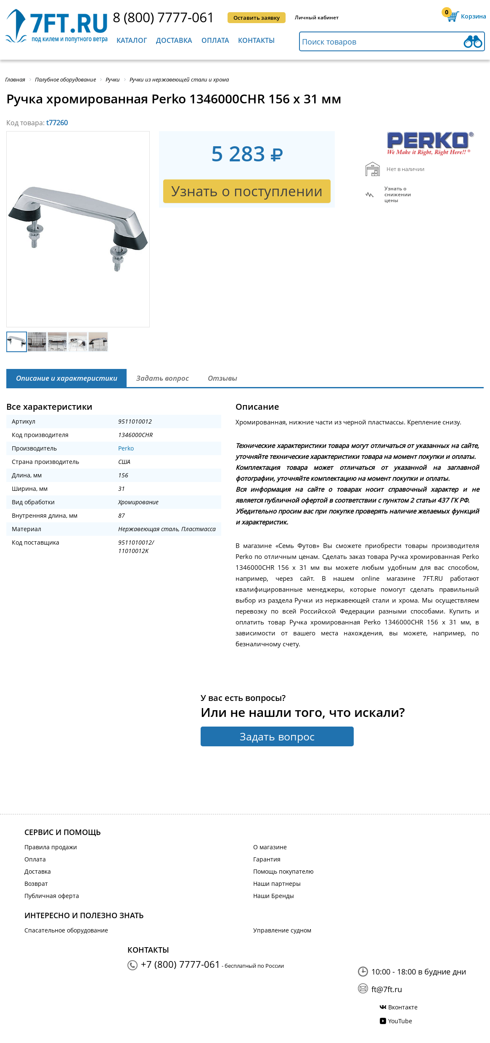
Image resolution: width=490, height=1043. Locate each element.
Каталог (132, 40)
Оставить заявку (256, 17)
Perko (126, 448)
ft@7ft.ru (386, 989)
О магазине (270, 847)
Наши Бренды (273, 896)
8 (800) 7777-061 (164, 17)
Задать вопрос (277, 736)
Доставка (174, 40)
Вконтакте (403, 1007)
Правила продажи (50, 847)
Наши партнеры (277, 884)
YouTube (400, 1021)
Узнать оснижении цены (397, 194)
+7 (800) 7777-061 (180, 964)
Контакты (256, 40)
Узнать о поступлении (247, 191)
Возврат (36, 884)
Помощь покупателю (283, 871)
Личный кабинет (317, 17)
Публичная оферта (51, 896)
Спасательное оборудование (66, 930)
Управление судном (282, 930)
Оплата (215, 40)
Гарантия (267, 859)
